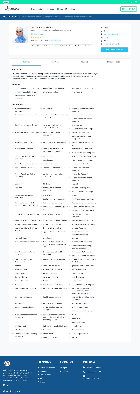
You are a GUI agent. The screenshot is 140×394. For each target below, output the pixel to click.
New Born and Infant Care (83, 46)
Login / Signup (128, 9)
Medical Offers (45, 375)
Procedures (44, 371)
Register (43, 382)
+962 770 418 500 (112, 44)
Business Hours (113, 62)
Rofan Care (12, 9)
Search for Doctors (47, 367)
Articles (41, 9)
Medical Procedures (66, 9)
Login (42, 378)
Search (16, 16)
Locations (56, 62)
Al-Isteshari (116, 34)
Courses (50, 9)
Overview (26, 62)
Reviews (84, 62)
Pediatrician (38, 34)
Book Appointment (114, 50)
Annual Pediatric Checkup (63, 46)
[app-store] (4, 385)
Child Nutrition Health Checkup (42, 46)
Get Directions (55, 40)
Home (33, 9)
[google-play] (8, 385)
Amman (107, 34)
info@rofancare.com (91, 378)
